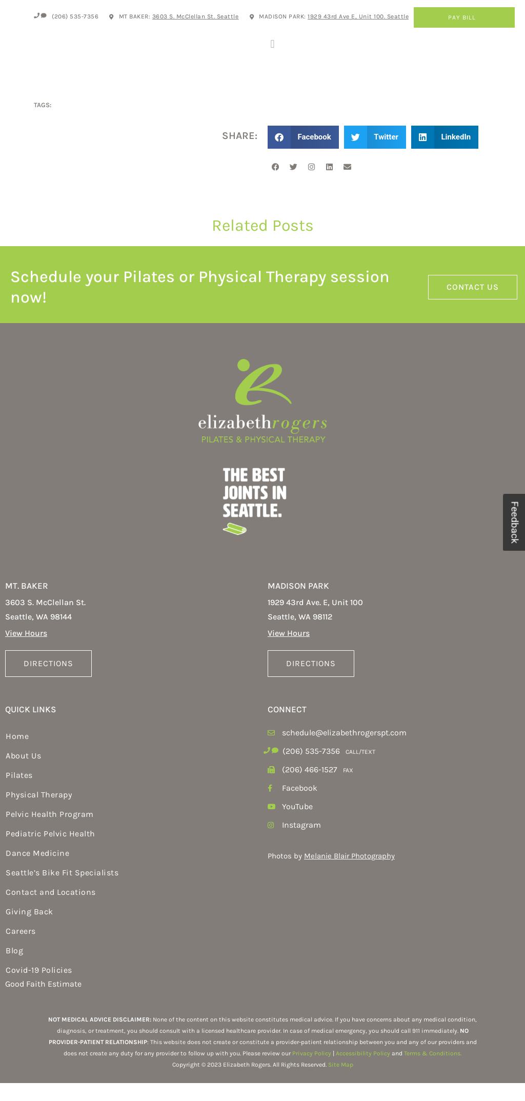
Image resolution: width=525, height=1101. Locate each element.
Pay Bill (464, 17)
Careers (21, 949)
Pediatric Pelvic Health (50, 852)
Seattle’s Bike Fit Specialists (62, 891)
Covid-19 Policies (39, 988)
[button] (272, 53)
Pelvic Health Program (50, 832)
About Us (23, 774)
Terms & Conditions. (432, 1071)
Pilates (19, 793)
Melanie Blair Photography (349, 874)
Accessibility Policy (363, 1071)
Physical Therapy (39, 813)
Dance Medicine (37, 871)
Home (17, 754)
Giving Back (29, 930)
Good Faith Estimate (43, 1002)
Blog (14, 969)
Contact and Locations (51, 910)
